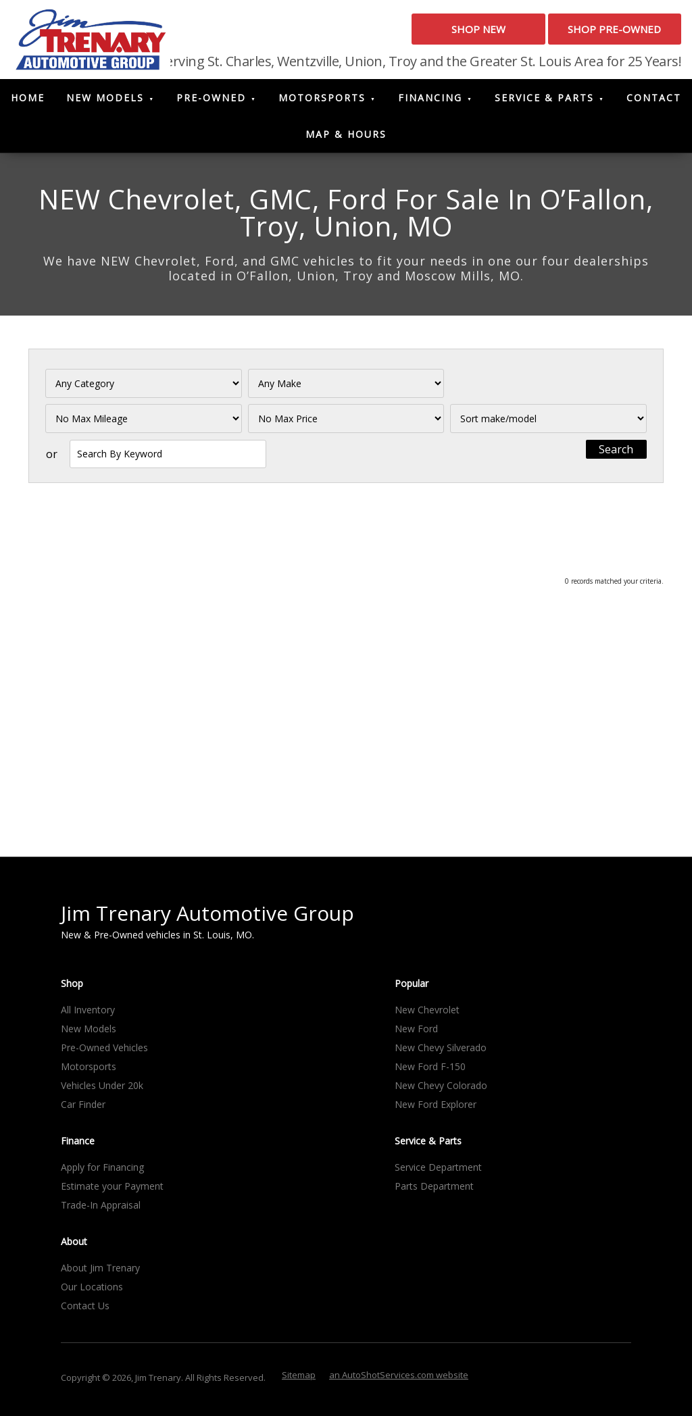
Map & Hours (346, 138)
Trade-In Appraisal (101, 1209)
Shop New (425, 33)
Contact (653, 102)
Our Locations (92, 1290)
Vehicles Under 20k (102, 1089)
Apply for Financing (102, 1171)
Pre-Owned (211, 102)
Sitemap (299, 1379)
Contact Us (85, 1309)
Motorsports (322, 102)
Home (28, 102)
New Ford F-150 (430, 1070)
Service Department (438, 1171)
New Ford (416, 1032)
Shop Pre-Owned (596, 33)
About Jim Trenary (100, 1271)
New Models (105, 102)
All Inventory (88, 1013)
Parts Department (434, 1190)
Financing (430, 102)
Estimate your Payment (112, 1190)
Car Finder (83, 1108)
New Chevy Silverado (441, 1051)
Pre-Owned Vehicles (104, 1051)
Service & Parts (544, 102)
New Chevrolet (427, 1013)
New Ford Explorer (435, 1108)
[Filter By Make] (346, 388)
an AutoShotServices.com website (398, 1379)
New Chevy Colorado (441, 1089)
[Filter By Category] (143, 388)
